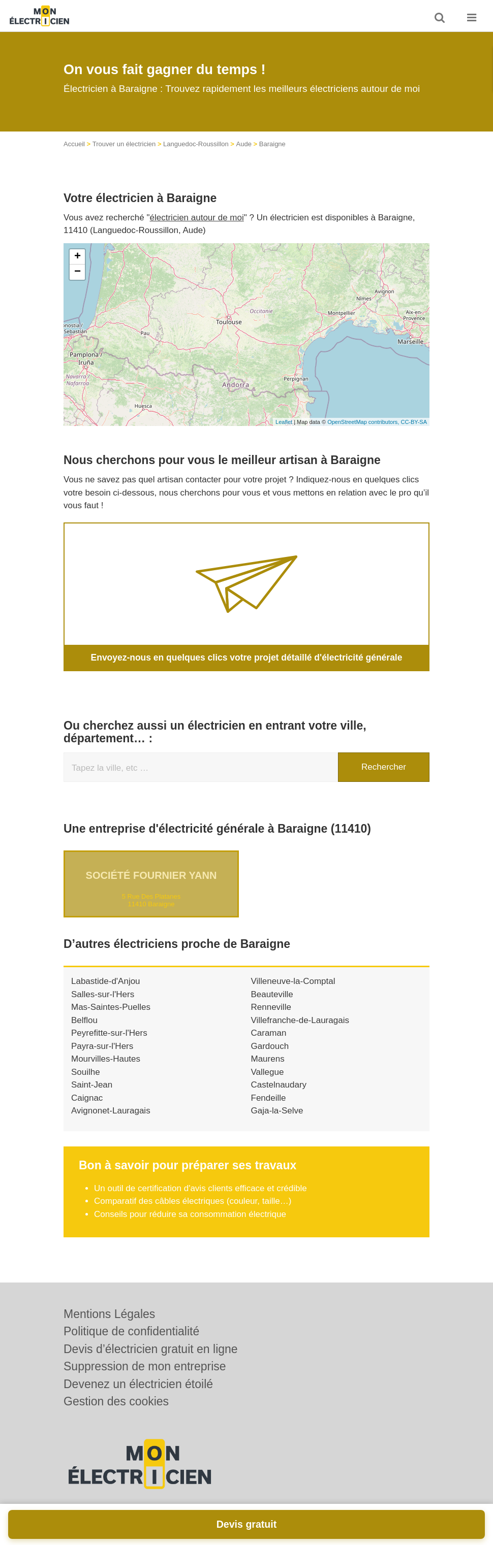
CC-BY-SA (413, 422)
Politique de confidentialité (131, 1331)
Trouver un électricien (124, 144)
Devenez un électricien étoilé (138, 1384)
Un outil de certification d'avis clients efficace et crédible (200, 1188)
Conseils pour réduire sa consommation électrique (190, 1214)
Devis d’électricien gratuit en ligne (151, 1349)
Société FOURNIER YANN (151, 875)
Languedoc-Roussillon (196, 144)
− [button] (77, 272)
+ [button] (77, 257)
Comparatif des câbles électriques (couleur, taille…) (192, 1201)
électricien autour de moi (197, 217)
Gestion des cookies (116, 1401)
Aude (244, 144)
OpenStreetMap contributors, (363, 422)
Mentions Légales (109, 1314)
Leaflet (283, 422)
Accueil (74, 144)
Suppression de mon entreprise (145, 1366)
